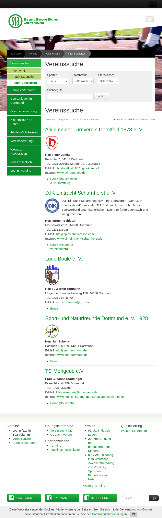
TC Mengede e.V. (65, 371)
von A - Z (16, 70)
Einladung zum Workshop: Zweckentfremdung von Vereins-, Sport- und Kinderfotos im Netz (101, 467)
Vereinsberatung (20, 141)
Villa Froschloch (19, 162)
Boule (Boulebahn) (63, 403)
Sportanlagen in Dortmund (19, 100)
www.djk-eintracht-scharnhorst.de (79, 238)
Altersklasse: (106, 75)
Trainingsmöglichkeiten (65, 449)
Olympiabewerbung (22, 111)
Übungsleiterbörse (21, 90)
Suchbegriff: (54, 90)
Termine (55, 445)
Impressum (96, 497)
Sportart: (52, 75)
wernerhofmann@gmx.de (73, 302)
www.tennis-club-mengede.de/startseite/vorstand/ (90, 396)
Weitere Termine (94, 485)
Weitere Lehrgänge (134, 430)
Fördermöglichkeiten (22, 132)
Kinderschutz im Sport (19, 121)
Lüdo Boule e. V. (63, 259)
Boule (54, 308)
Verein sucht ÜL (61, 430)
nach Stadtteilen (21, 76)
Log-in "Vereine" (19, 170)
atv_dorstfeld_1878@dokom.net (77, 168)
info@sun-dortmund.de (71, 350)
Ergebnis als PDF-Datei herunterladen (134, 119)
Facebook (20, 497)
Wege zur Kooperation (17, 151)
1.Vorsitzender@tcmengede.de (76, 392)
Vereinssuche (52, 53)
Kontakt (58, 497)
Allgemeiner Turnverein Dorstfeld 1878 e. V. (94, 129)
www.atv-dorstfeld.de (71, 172)
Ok (134, 514)
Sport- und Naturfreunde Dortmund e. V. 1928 (96, 318)
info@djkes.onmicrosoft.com (75, 234)
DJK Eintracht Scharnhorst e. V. (81, 193)
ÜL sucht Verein (61, 434)
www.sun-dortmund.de (72, 355)
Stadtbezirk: (80, 75)
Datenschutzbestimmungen (109, 514)
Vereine (33, 53)
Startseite (15, 53)
